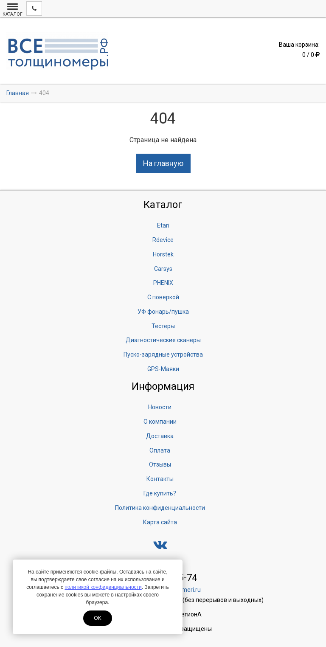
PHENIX (163, 282)
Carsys (163, 268)
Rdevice (163, 239)
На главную (163, 163)
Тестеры (163, 326)
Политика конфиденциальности (160, 507)
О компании (160, 421)
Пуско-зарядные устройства (163, 354)
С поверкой (163, 297)
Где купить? (159, 493)
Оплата (159, 450)
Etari (163, 225)
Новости (159, 407)
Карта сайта (160, 522)
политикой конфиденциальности (103, 587)
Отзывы (160, 464)
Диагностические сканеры (163, 340)
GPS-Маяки (163, 369)
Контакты (160, 478)
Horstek (163, 254)
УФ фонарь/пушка (163, 311)
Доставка (160, 436)
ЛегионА (189, 614)
